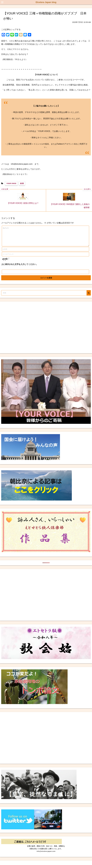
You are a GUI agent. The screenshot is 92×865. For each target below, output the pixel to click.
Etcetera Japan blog (46, 2)
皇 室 (22, 183)
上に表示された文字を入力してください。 (19, 268)
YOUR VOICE (11, 183)
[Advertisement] (22, 331)
